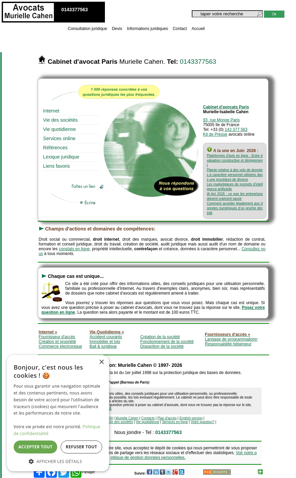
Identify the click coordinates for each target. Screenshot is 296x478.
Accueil (198, 29)
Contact (180, 29)
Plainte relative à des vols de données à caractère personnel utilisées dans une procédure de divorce (235, 174)
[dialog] (58, 413)
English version (191, 418)
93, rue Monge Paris (221, 120)
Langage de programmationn (231, 339)
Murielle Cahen (126, 418)
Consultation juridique (87, 29)
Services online (59, 138)
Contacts (148, 418)
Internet (51, 111)
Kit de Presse (215, 134)
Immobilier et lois (105, 341)
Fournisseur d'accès (57, 336)
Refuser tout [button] (81, 447)
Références (55, 147)
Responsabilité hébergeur (228, 344)
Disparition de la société (162, 346)
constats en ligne (74, 249)
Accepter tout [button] (35, 447)
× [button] (101, 362)
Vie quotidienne (59, 129)
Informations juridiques (147, 29)
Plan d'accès (166, 418)
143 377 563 (236, 129)
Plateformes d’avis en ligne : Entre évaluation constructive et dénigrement (235, 160)
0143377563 (198, 61)
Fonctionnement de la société (167, 341)
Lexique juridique (61, 157)
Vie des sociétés (60, 120)
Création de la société (160, 336)
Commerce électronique (60, 346)
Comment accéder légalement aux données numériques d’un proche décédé (235, 208)
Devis (117, 29)
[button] (58, 461)
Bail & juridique (103, 346)
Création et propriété (57, 341)
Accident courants (106, 336)
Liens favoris (56, 166)
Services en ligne (175, 422)
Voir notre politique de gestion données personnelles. (183, 455)
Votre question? (203, 422)
